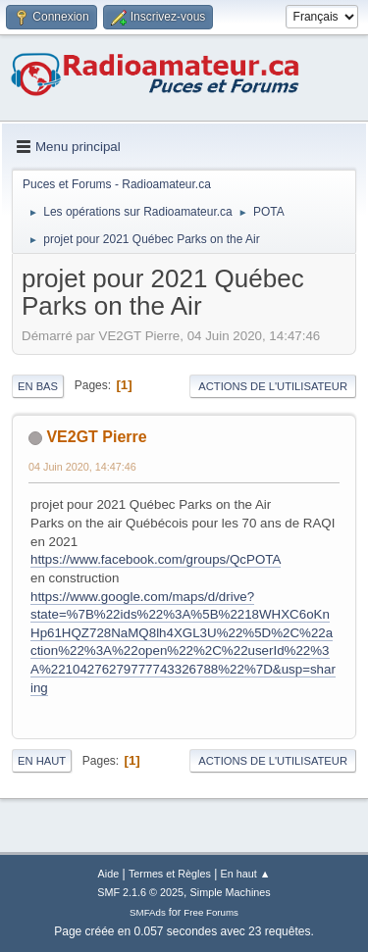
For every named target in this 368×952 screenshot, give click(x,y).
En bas (38, 386)
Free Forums (211, 912)
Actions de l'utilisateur (272, 386)
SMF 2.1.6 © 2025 (140, 892)
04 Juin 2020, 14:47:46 (82, 467)
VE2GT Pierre (96, 436)
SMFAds (148, 912)
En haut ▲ (246, 873)
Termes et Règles (170, 873)
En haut (42, 761)
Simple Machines (230, 892)
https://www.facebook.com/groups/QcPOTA (155, 559)
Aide (109, 873)
